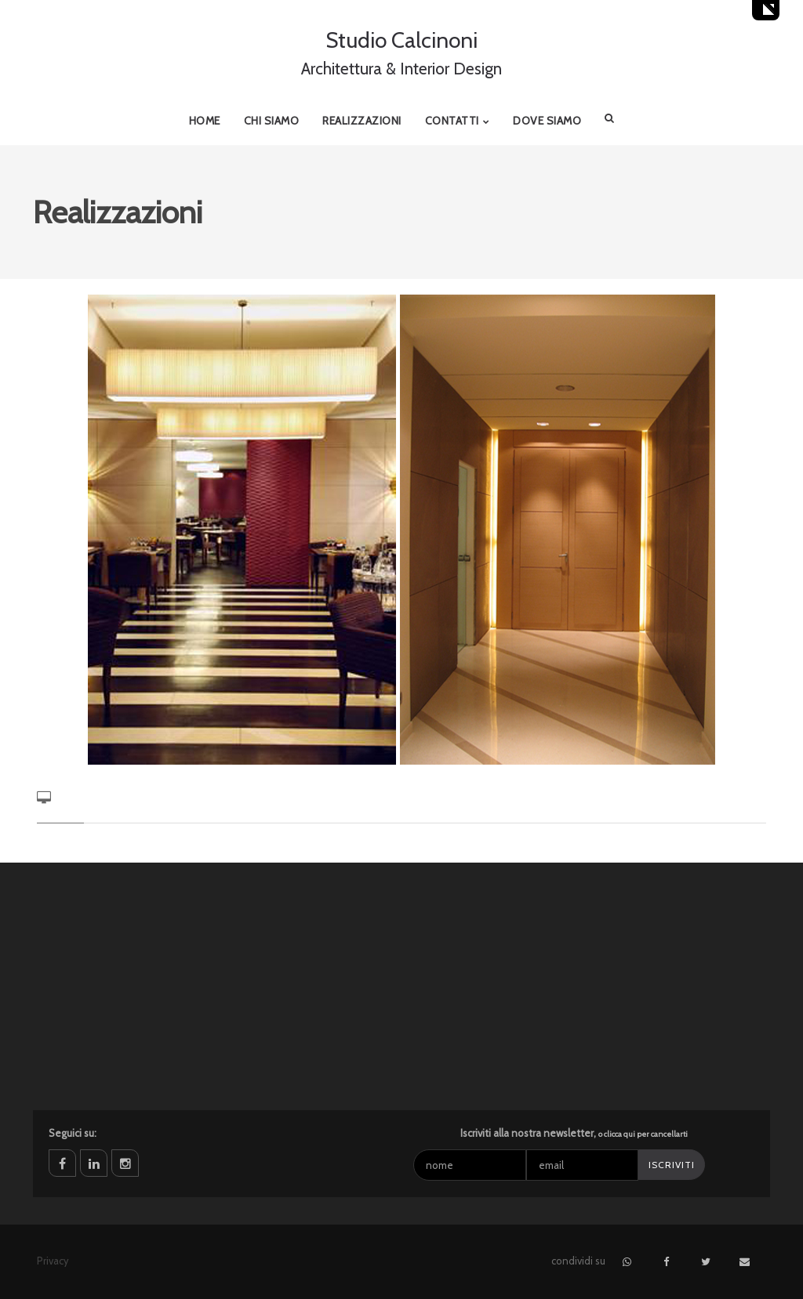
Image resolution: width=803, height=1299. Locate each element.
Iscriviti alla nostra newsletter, (574, 1133)
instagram (125, 1163)
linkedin (93, 1163)
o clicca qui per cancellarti (643, 1134)
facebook (62, 1163)
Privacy (53, 1260)
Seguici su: (72, 1133)
